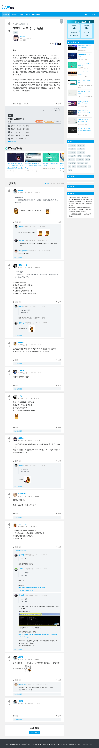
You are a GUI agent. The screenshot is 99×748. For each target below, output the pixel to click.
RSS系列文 (40, 121)
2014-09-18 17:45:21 (44, 251)
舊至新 (47, 183)
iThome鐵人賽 (82, 22)
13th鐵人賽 (72, 149)
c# (69, 166)
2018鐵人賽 (80, 159)
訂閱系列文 (49, 121)
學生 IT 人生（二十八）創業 (20, 132)
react (70, 170)
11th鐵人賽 (72, 156)
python (88, 159)
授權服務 (52, 744)
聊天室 (28, 14)
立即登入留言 (34, 732)
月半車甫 (21, 240)
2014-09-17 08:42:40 (35, 345)
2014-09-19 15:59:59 (41, 555)
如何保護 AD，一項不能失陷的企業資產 (84, 46)
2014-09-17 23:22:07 (39, 306)
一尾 (20, 396)
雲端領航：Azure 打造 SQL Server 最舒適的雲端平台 (33, 166)
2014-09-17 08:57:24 (35, 373)
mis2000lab (22, 494)
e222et (22, 36)
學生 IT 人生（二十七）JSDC (20, 129)
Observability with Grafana (83, 73)
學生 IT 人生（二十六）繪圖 (20, 126)
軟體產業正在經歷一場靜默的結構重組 (80, 207)
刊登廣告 (45, 744)
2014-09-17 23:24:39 (34, 659)
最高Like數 (60, 183)
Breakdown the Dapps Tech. (84, 55)
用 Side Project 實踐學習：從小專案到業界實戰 (85, 129)
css (90, 166)
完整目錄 (12, 141)
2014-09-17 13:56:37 (34, 496)
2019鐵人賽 (87, 156)
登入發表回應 (18, 258)
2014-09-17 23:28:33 (34, 703)
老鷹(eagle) (22, 265)
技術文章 (6, 14)
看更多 (90, 42)
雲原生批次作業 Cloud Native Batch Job (84, 103)
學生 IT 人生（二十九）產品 (20, 135)
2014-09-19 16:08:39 (41, 569)
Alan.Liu (21, 371)
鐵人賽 (15, 32)
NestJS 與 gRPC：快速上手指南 (85, 92)
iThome (38, 744)
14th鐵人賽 (81, 149)
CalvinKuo (22, 569)
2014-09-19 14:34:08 (41, 323)
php (86, 163)
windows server (82, 166)
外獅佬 (20, 190)
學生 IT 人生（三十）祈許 (19, 138)
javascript (71, 159)
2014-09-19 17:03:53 (41, 595)
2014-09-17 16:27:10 (35, 526)
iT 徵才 (21, 14)
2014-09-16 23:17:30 (26, 38)
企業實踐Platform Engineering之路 (83, 120)
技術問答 (14, 14)
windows (80, 163)
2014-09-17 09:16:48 (35, 398)
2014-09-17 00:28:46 (34, 267)
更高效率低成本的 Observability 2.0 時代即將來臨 (84, 112)
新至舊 (53, 183)
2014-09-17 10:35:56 (34, 440)
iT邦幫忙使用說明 (87, 744)
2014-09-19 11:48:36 (42, 684)
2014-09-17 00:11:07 (34, 192)
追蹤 (25, 104)
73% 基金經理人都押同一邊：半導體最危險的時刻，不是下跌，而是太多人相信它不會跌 (80, 203)
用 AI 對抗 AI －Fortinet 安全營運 (84, 64)
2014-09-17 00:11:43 (39, 226)
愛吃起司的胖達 (24, 251)
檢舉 (58, 104)
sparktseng (22, 524)
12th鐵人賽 (81, 152)
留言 (17, 104)
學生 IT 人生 (17, 24)
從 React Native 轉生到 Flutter (84, 81)
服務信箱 (59, 744)
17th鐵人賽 (72, 152)
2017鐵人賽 (72, 163)
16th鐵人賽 (81, 145)
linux (73, 166)
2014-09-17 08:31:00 (41, 240)
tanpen (21, 343)
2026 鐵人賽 (36, 14)
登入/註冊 (92, 14)
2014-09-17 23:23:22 (39, 465)
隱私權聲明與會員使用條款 (71, 744)
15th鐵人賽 (72, 145)
